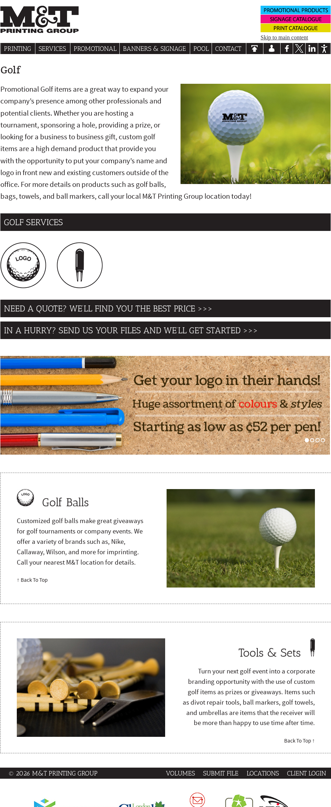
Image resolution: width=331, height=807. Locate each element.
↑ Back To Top (32, 580)
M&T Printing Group (65, 773)
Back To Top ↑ (299, 740)
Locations (263, 773)
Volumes (180, 773)
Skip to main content (284, 37)
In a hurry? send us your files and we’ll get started (122, 330)
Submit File (220, 773)
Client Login (306, 773)
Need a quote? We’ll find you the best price (99, 308)
